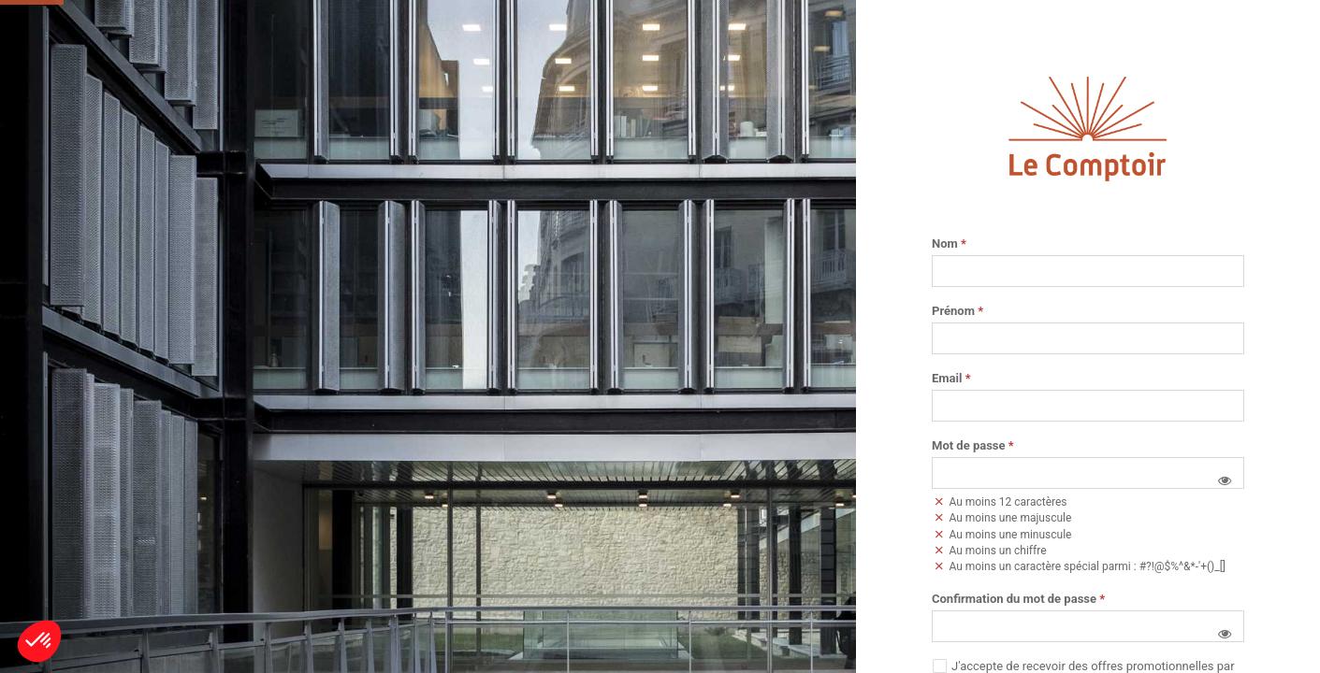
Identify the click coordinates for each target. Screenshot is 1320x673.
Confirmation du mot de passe (1018, 599)
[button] (1224, 480)
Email (951, 378)
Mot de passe (973, 445)
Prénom (957, 311)
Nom (949, 244)
